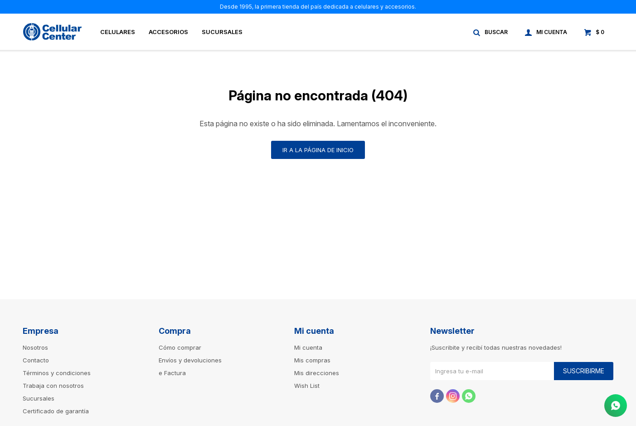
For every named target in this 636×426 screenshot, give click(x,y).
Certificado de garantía (56, 411)
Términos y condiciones (57, 372)
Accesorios (168, 31)
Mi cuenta (308, 347)
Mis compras (312, 360)
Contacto (36, 360)
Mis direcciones (316, 372)
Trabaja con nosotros (53, 385)
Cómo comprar (180, 347)
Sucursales (222, 31)
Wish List (307, 385)
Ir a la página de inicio (318, 150)
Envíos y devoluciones (190, 360)
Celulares (117, 31)
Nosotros (35, 347)
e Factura (172, 372)
